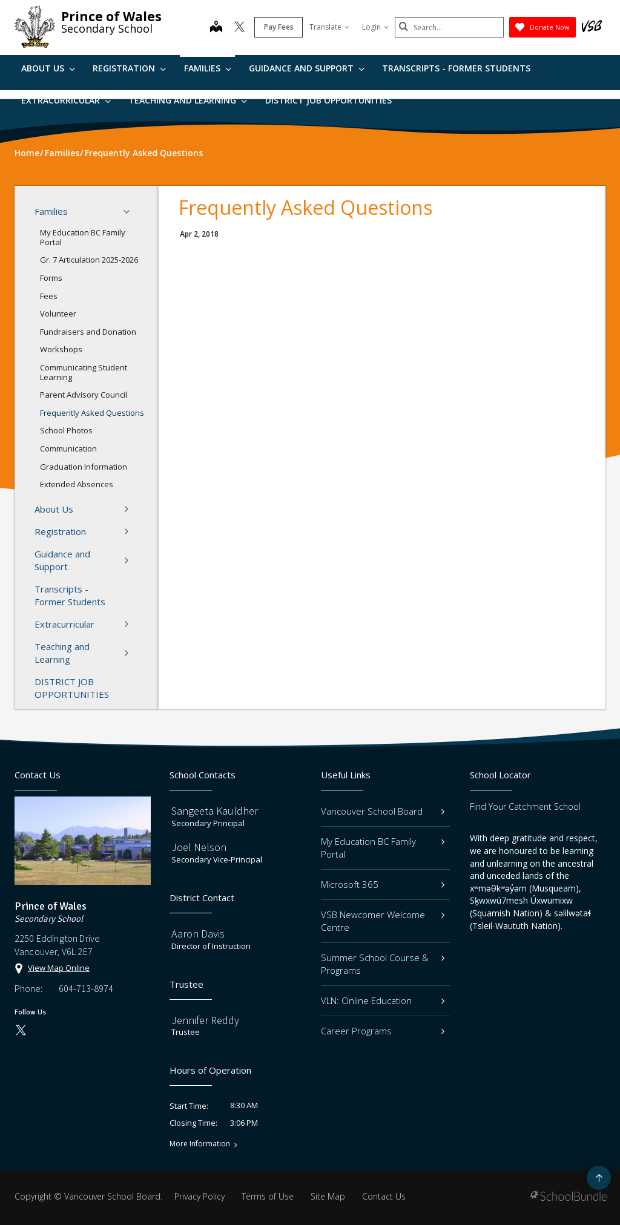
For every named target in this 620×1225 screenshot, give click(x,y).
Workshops (61, 349)
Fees (49, 296)
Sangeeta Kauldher (214, 811)
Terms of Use (268, 1196)
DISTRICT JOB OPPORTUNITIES (328, 100)
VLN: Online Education (382, 1000)
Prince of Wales (111, 16)
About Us (48, 68)
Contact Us (384, 1196)
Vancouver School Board (382, 811)
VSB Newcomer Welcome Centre (382, 920)
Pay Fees (279, 27)
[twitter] (239, 27)
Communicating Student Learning (83, 372)
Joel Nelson (198, 847)
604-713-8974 (86, 988)
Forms (51, 277)
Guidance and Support (306, 68)
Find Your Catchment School (525, 806)
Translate (329, 27)
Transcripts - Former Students (456, 68)
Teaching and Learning (187, 100)
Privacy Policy (199, 1196)
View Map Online (59, 967)
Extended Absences (76, 484)
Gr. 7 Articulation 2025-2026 (89, 259)
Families (207, 68)
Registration (129, 68)
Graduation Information (83, 466)
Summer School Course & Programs (382, 963)
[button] (130, 211)
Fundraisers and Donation (88, 331)
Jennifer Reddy (205, 1020)
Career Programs (382, 1031)
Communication (68, 448)
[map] (216, 27)
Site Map (328, 1196)
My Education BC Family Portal (82, 237)
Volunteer (58, 313)
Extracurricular (66, 100)
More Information (200, 1144)
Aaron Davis (198, 934)
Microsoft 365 (382, 884)
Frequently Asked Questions (92, 412)
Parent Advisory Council (83, 394)
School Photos (66, 430)
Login (375, 27)
